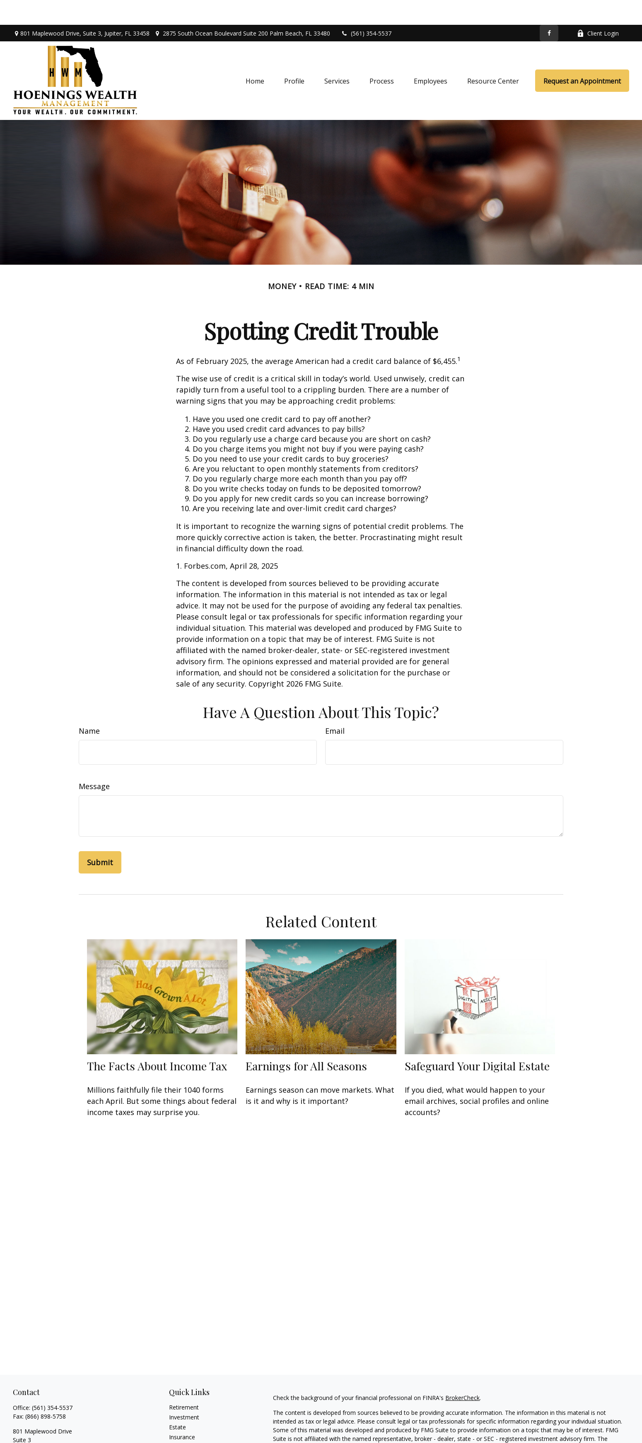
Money (178, 1432)
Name (89, 706)
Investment (184, 1392)
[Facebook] (549, 8)
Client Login (598, 8)
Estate (177, 1402)
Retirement (184, 1382)
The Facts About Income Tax (157, 1041)
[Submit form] (100, 837)
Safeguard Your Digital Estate (477, 1041)
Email (335, 706)
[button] (255, 56)
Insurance (182, 1412)
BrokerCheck (462, 1373)
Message (94, 761)
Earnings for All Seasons (306, 1041)
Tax (174, 1422)
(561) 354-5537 (365, 8)
